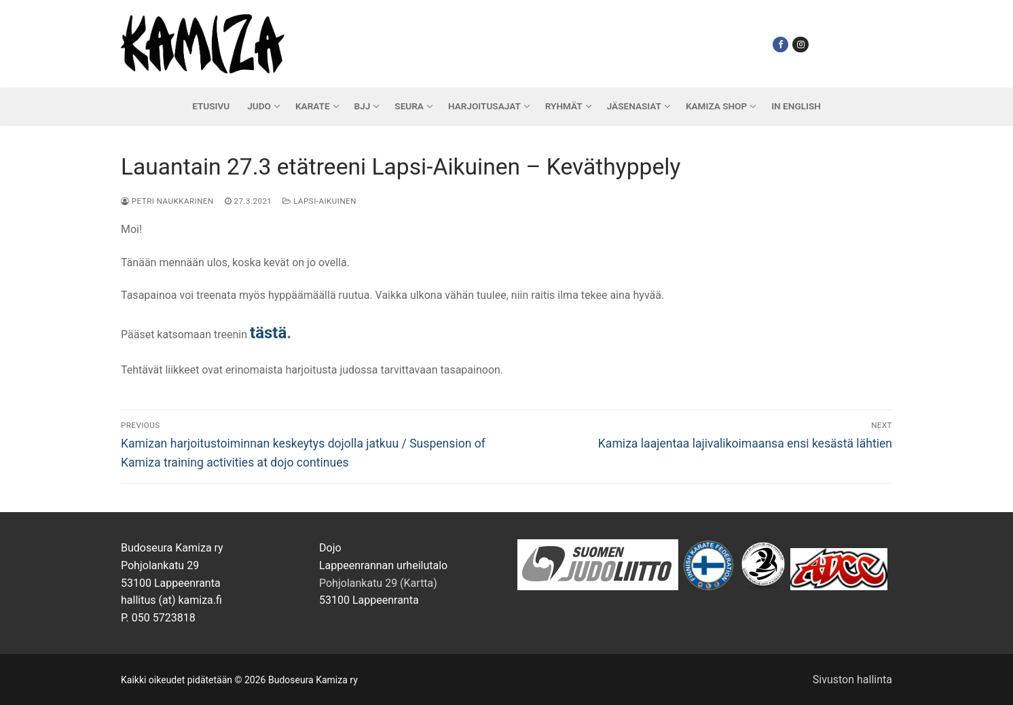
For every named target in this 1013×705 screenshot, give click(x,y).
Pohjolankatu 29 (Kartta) (378, 583)
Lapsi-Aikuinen (319, 201)
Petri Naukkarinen (167, 201)
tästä (268, 332)
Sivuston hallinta (852, 679)
